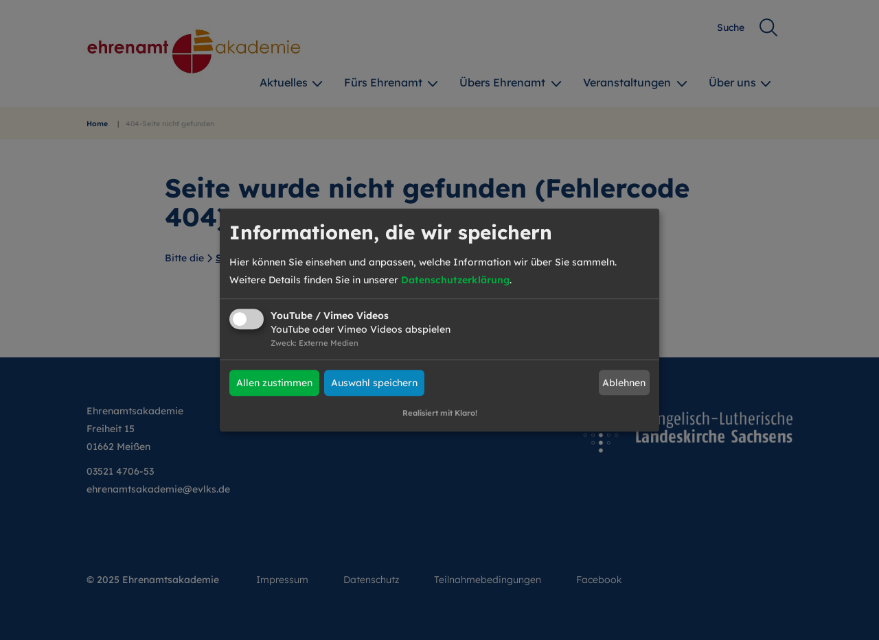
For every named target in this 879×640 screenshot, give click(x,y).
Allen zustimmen (274, 383)
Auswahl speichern (374, 383)
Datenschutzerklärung (455, 280)
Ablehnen (624, 383)
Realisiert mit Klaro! (439, 413)
